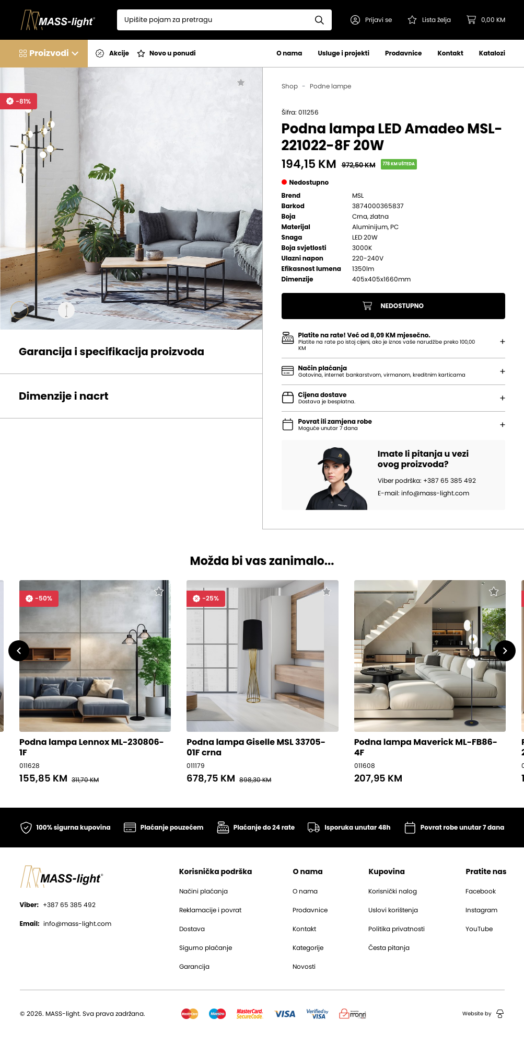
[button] (371, 20)
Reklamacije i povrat (210, 910)
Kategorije (308, 948)
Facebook (480, 891)
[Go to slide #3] (66, 310)
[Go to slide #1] (19, 310)
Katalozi (492, 53)
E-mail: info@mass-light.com (423, 493)
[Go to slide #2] (42, 310)
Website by (483, 1014)
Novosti (304, 967)
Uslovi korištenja (393, 910)
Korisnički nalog (392, 891)
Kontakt (450, 53)
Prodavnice (403, 53)
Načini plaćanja (203, 891)
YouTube (479, 929)
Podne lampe (330, 86)
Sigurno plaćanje (205, 948)
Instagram (481, 910)
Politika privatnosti (396, 929)
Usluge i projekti (343, 53)
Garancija (194, 967)
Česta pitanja (389, 948)
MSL (358, 196)
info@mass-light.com (66, 924)
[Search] (212, 19)
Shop (290, 86)
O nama (289, 53)
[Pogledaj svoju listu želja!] (429, 20)
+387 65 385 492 (58, 905)
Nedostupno (393, 306)
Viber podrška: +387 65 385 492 (427, 481)
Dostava (192, 929)
